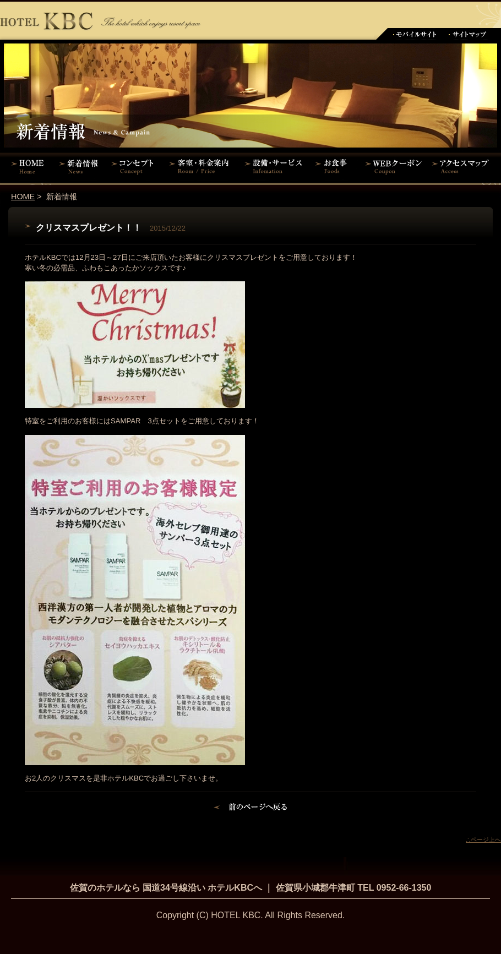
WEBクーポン (393, 166)
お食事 (334, 166)
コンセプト (134, 166)
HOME (27, 166)
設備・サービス (275, 166)
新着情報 (81, 166)
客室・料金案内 (200, 166)
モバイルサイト (414, 34)
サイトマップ (468, 34)
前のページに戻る (251, 808)
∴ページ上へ (483, 839)
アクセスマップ (465, 166)
